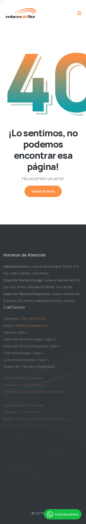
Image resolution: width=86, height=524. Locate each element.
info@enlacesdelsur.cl (31, 327)
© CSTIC (38, 513)
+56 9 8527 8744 (33, 320)
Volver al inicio (43, 191)
